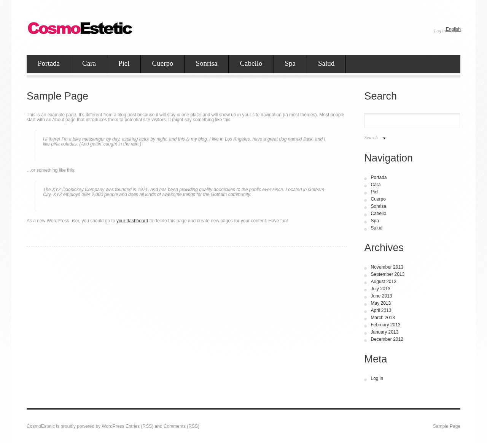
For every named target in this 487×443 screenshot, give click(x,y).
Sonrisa (206, 63)
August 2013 (383, 281)
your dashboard (132, 220)
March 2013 (383, 317)
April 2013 (381, 310)
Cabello (251, 63)
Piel (124, 63)
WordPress (113, 426)
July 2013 (380, 288)
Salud (326, 63)
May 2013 (381, 303)
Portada (49, 63)
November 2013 (387, 267)
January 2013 (384, 332)
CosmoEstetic (41, 426)
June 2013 (381, 296)
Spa (290, 63)
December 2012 (387, 339)
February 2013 (385, 325)
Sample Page (446, 426)
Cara (89, 63)
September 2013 (387, 274)
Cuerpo (162, 63)
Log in (440, 30)
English (453, 29)
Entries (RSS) (139, 426)
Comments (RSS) (181, 426)
